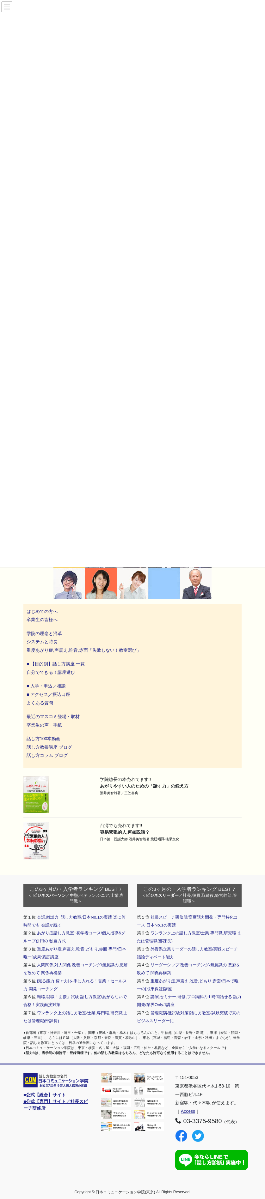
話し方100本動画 (43, 738)
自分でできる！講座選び (51, 672)
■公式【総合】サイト (44, 1094)
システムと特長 (42, 641)
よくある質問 (40, 702)
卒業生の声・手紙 (44, 725)
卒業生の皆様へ (42, 619)
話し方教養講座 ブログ (49, 747)
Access (188, 1111)
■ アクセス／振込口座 (48, 694)
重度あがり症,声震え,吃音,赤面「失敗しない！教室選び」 (84, 650)
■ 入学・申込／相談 (46, 685)
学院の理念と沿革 (44, 633)
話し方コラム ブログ (47, 755)
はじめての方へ (42, 611)
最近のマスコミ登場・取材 (53, 716)
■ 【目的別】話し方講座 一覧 (56, 663)
